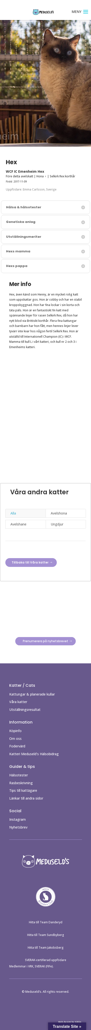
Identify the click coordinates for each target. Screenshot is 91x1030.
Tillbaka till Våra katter (30, 562)
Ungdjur (57, 524)
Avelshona (59, 513)
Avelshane (18, 524)
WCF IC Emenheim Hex (25, 171)
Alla (13, 513)
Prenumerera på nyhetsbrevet (45, 641)
